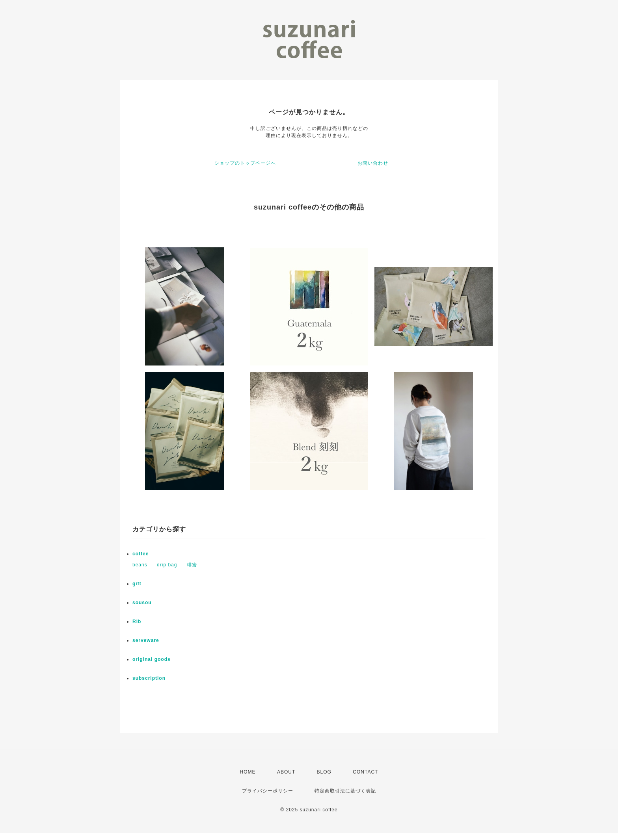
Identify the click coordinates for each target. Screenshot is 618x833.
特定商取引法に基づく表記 (345, 791)
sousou (142, 602)
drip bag (167, 565)
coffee (140, 554)
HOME (248, 772)
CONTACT (365, 772)
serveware (145, 640)
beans (139, 565)
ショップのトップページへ (245, 163)
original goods (151, 659)
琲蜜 (192, 565)
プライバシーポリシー (267, 791)
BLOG (324, 772)
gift (136, 583)
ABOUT (286, 772)
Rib (136, 621)
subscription (149, 678)
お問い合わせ (372, 163)
